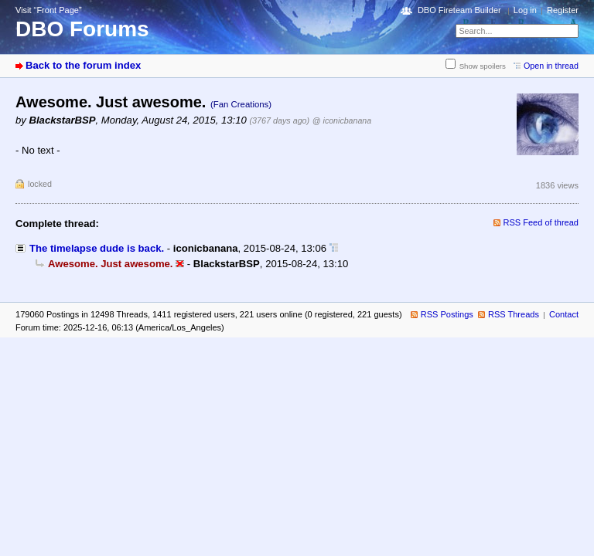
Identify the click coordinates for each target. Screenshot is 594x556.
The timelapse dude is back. (96, 248)
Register (563, 10)
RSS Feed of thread (541, 222)
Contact (564, 314)
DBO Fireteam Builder (459, 10)
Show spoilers (482, 66)
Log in (525, 10)
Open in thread (551, 65)
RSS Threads (513, 314)
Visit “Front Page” (48, 10)
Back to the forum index (83, 65)
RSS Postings (447, 314)
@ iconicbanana (341, 120)
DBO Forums (82, 29)
